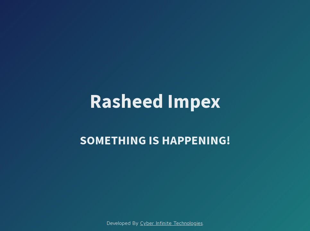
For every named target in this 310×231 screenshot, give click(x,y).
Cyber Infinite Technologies (171, 223)
